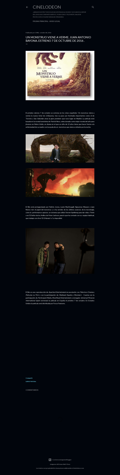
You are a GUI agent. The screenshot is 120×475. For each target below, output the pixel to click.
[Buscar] (92, 6)
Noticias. (33, 381)
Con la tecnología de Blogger (60, 459)
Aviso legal (54, 21)
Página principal (40, 21)
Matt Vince (66, 464)
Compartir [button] (29, 378)
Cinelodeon (47, 7)
